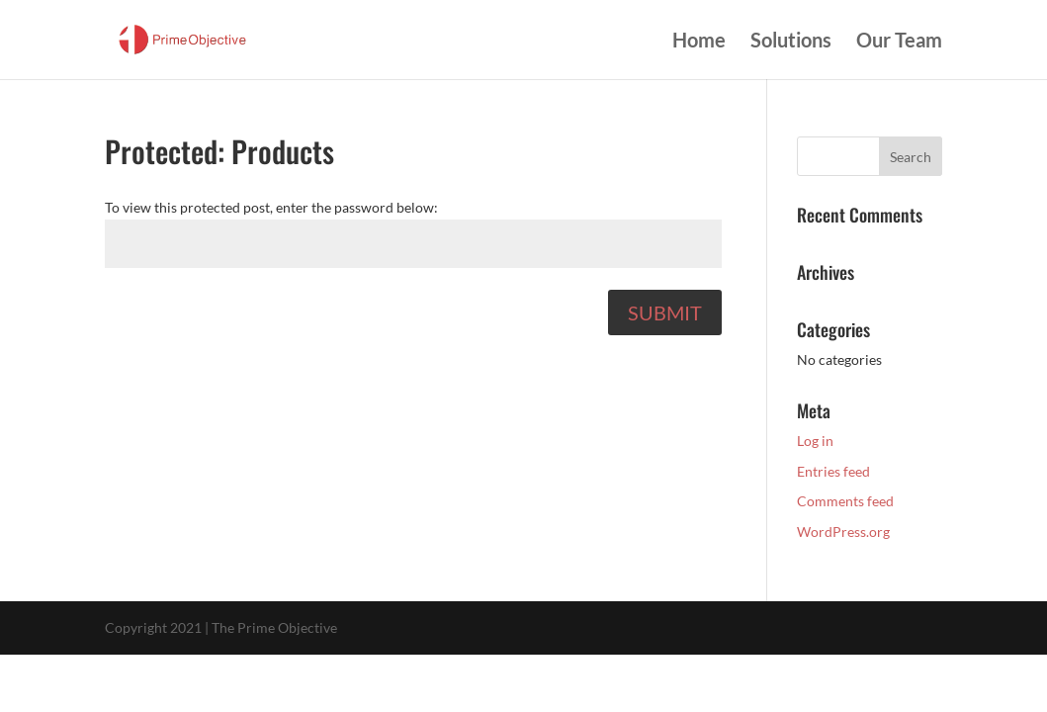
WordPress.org (843, 531)
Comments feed (845, 500)
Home (699, 42)
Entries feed (833, 471)
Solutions (790, 42)
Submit (665, 312)
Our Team (899, 42)
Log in (815, 440)
